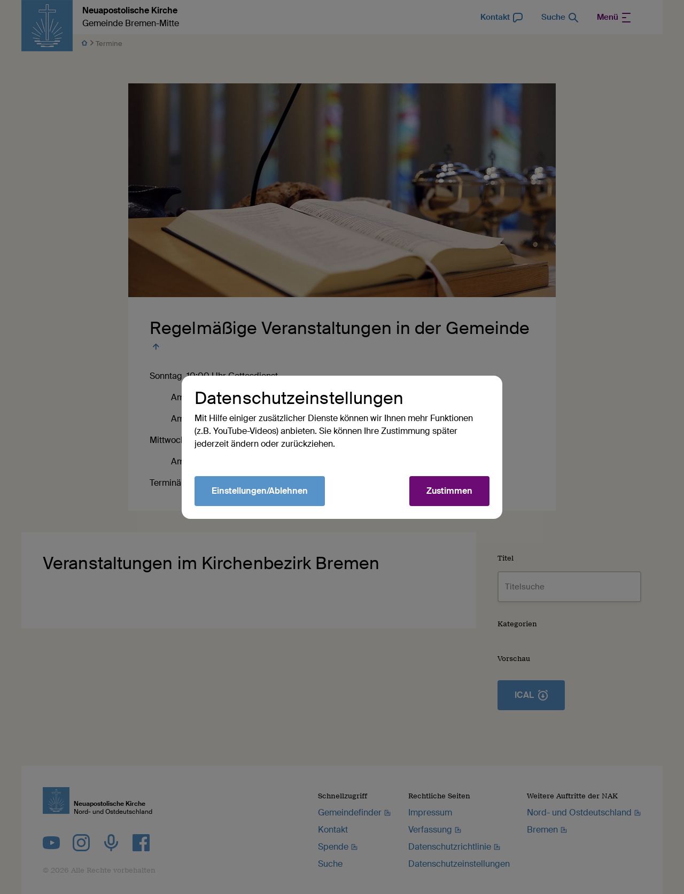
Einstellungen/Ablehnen (260, 490)
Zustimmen (449, 490)
